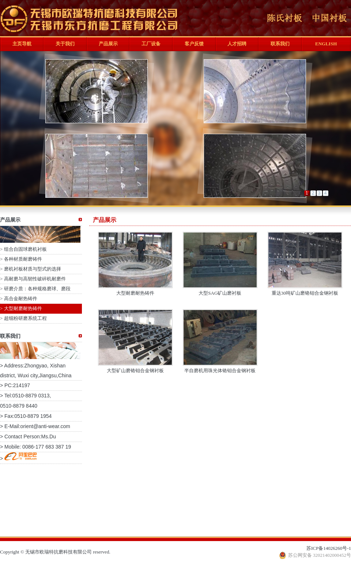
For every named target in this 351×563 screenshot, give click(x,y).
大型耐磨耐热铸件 (23, 308)
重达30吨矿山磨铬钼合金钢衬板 (305, 293)
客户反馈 (194, 43)
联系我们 (280, 43)
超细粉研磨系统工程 (25, 318)
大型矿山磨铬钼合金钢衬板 (135, 370)
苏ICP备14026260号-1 (328, 548)
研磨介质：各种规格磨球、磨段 (37, 288)
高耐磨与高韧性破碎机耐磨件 (35, 279)
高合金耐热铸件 (20, 298)
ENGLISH (326, 43)
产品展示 (108, 43)
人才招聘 (236, 43)
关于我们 (65, 43)
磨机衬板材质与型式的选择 (32, 269)
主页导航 (21, 43)
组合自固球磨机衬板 (25, 249)
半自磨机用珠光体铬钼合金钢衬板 (220, 370)
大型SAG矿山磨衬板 (220, 293)
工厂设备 (151, 43)
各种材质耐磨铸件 (23, 259)
